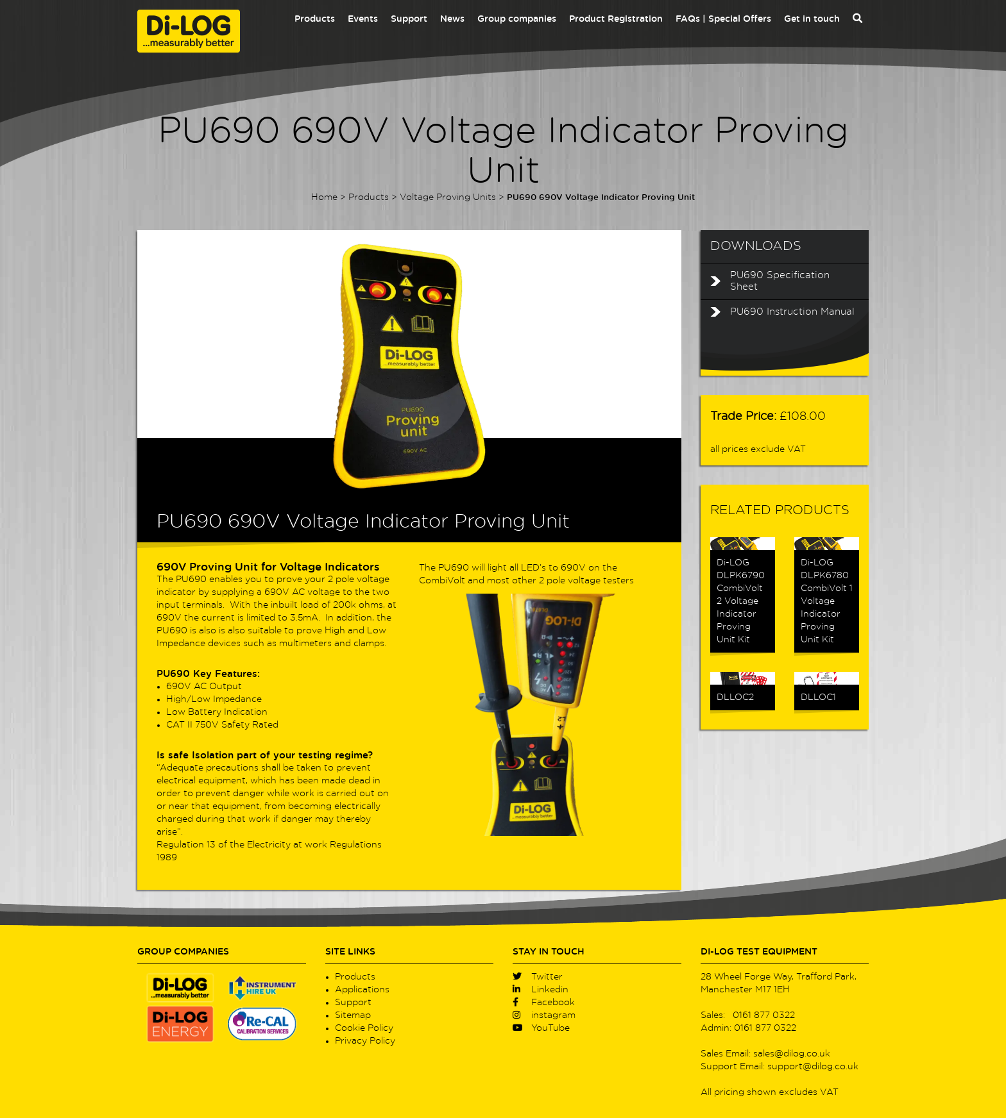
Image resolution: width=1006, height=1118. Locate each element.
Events (363, 19)
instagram (544, 1015)
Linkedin (540, 989)
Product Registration (616, 19)
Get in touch (812, 19)
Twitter (538, 976)
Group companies (516, 19)
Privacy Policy (365, 1041)
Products (314, 19)
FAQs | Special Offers (723, 19)
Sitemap (353, 1015)
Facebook (544, 1002)
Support (409, 19)
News (452, 19)
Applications (362, 989)
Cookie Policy (364, 1028)
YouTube (541, 1028)
